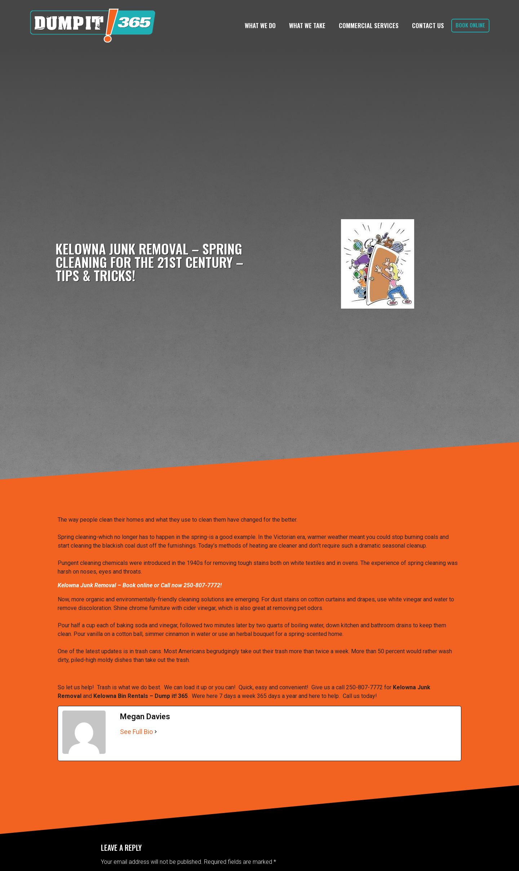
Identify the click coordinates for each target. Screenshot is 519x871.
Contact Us (428, 25)
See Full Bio (136, 731)
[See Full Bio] (156, 732)
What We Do (260, 25)
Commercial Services (369, 25)
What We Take (307, 25)
